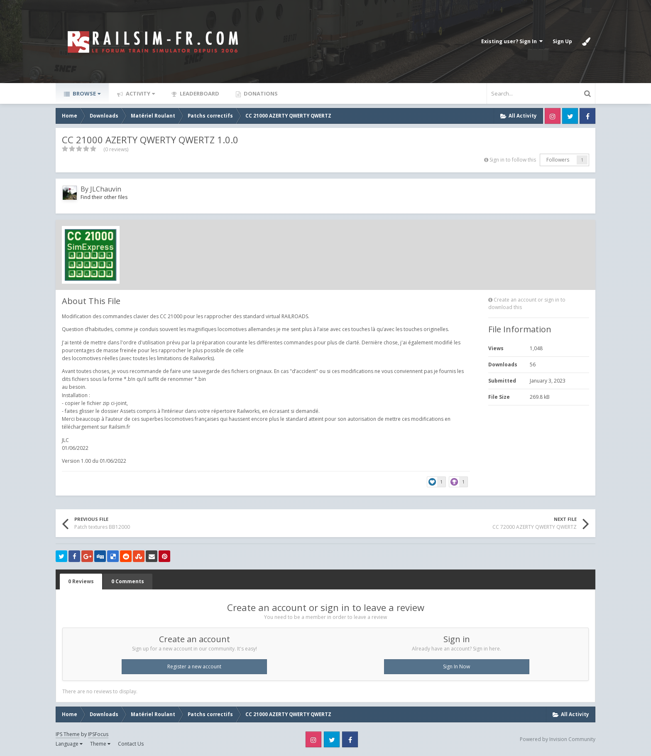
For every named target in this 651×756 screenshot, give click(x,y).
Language (69, 743)
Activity (140, 93)
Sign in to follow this (512, 159)
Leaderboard (199, 93)
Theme (100, 743)
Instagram (552, 116)
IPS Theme (68, 734)
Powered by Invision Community (557, 739)
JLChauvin (105, 189)
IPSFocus (98, 734)
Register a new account (194, 666)
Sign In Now (456, 666)
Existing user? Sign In (512, 41)
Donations (260, 93)
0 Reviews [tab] (81, 581)
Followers (557, 159)
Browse (85, 93)
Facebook (587, 116)
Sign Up (562, 41)
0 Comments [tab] (127, 581)
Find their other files (104, 197)
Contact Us (131, 743)
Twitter (570, 116)
